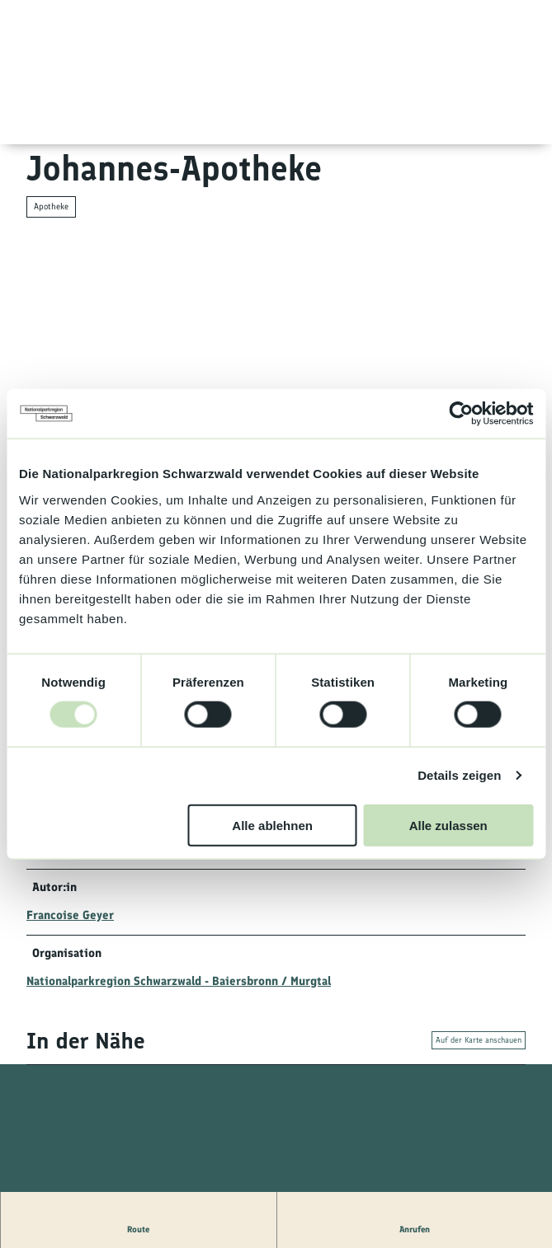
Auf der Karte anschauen (478, 1040)
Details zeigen (459, 775)
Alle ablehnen (272, 825)
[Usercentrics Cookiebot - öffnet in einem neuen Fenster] (461, 413)
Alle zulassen (448, 825)
